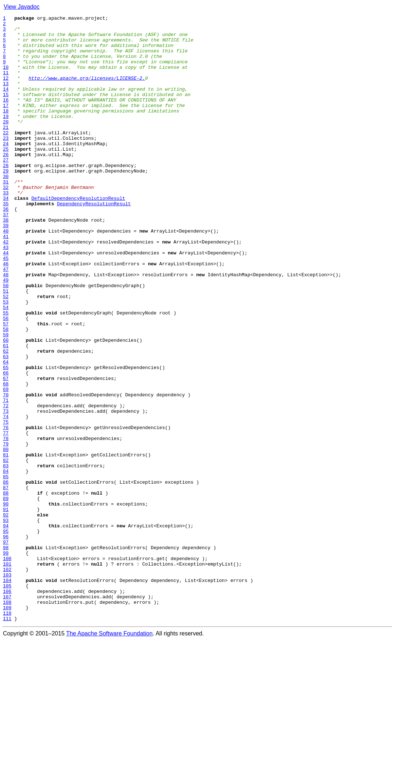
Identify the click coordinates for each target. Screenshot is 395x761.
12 (6, 91)
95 (6, 634)
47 (6, 320)
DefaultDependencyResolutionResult (78, 235)
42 (6, 287)
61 (6, 412)
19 (6, 137)
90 (6, 602)
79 (6, 530)
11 (6, 84)
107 (7, 713)
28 (6, 196)
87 (6, 582)
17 (6, 123)
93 (6, 621)
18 (6, 130)
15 (6, 110)
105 (7, 700)
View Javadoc (21, 7)
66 (6, 444)
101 (7, 674)
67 (6, 451)
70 (6, 471)
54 (6, 366)
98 (6, 654)
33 (6, 228)
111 (7, 739)
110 (7, 733)
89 (6, 595)
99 (6, 661)
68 (6, 458)
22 (6, 156)
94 (6, 628)
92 (6, 615)
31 (6, 215)
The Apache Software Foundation (109, 755)
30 (6, 209)
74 (6, 497)
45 (6, 307)
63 (6, 425)
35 (6, 241)
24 (6, 169)
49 (6, 333)
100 (7, 667)
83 (6, 556)
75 (6, 503)
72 (6, 484)
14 (6, 104)
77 (6, 517)
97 (6, 648)
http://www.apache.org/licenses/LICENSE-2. (86, 91)
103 (7, 687)
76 (6, 510)
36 (6, 248)
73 (6, 490)
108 (7, 720)
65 (6, 438)
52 (6, 353)
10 (6, 78)
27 (6, 189)
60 (6, 405)
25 (6, 176)
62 (6, 418)
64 (6, 431)
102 (7, 680)
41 (6, 281)
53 (6, 359)
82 (6, 549)
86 (6, 575)
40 (6, 274)
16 (6, 117)
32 (6, 222)
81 (6, 543)
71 (6, 477)
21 (6, 150)
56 (6, 379)
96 (6, 641)
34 (6, 235)
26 (6, 182)
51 (6, 346)
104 (7, 693)
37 (6, 254)
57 (6, 386)
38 (6, 261)
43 (6, 294)
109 (7, 726)
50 (6, 340)
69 (6, 464)
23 (6, 163)
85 (6, 569)
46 (6, 313)
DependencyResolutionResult (94, 241)
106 (7, 706)
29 (6, 202)
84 (6, 562)
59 (6, 399)
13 (6, 97)
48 (6, 327)
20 (6, 143)
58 (6, 392)
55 (6, 372)
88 (6, 589)
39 (6, 268)
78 (6, 523)
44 (6, 300)
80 (6, 536)
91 (6, 608)
